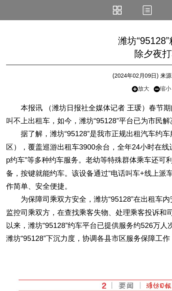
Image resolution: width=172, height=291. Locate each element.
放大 (140, 88)
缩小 (162, 88)
